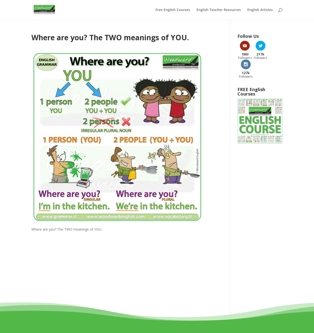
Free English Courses (173, 10)
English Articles (260, 10)
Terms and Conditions (143, 323)
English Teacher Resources (218, 10)
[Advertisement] (260, 207)
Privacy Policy (178, 323)
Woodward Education (139, 318)
